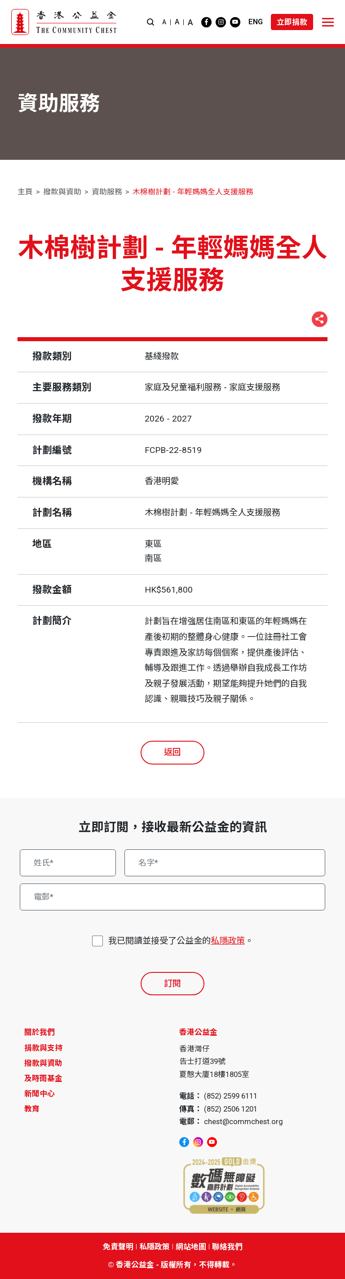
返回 (172, 752)
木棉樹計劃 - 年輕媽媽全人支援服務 (193, 191)
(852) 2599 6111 (230, 1095)
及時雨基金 (43, 1078)
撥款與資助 (62, 191)
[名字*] (224, 862)
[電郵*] (173, 896)
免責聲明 (118, 1246)
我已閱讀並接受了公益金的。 (180, 941)
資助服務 (107, 191)
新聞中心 (39, 1093)
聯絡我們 (227, 1246)
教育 (32, 1108)
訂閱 (172, 983)
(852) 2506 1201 (230, 1108)
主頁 (25, 191)
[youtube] (235, 22)
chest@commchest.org (243, 1121)
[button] (150, 22)
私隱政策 (228, 941)
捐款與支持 (43, 1047)
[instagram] (221, 22)
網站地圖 (191, 1246)
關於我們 (39, 1032)
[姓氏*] (68, 862)
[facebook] (206, 22)
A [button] (164, 22)
